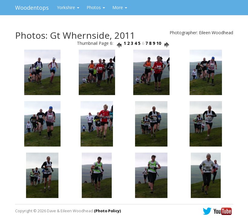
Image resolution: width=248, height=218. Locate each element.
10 (158, 43)
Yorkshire (68, 7)
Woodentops (32, 7)
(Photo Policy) (107, 210)
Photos (96, 7)
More (119, 7)
